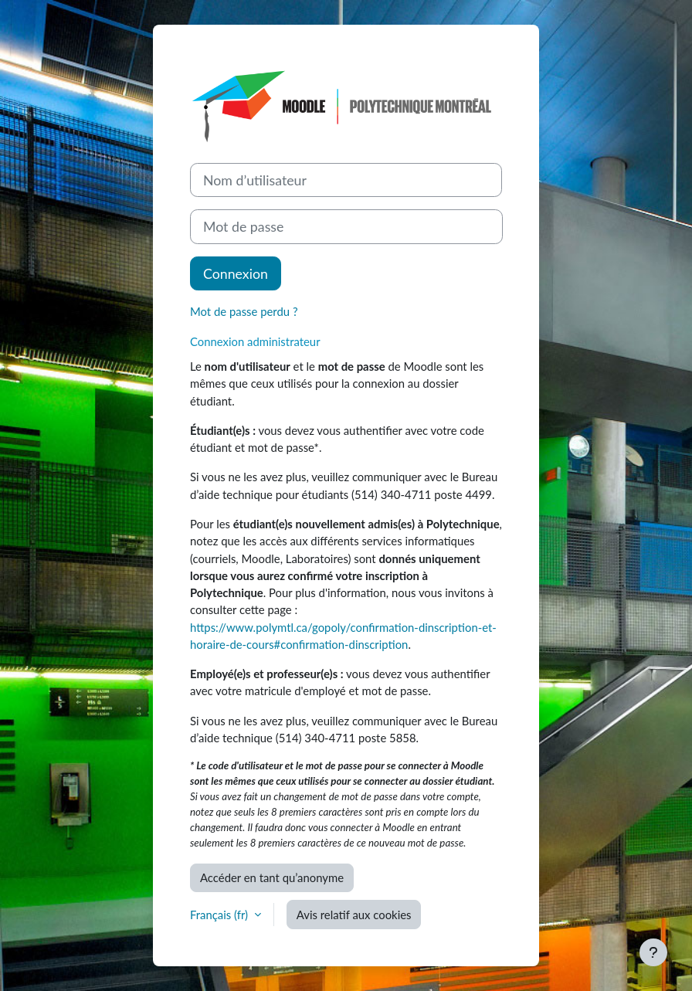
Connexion (235, 273)
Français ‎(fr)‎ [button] (220, 914)
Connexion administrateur (255, 341)
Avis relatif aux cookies (354, 914)
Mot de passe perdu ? (244, 311)
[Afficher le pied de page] (653, 952)
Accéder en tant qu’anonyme (272, 877)
